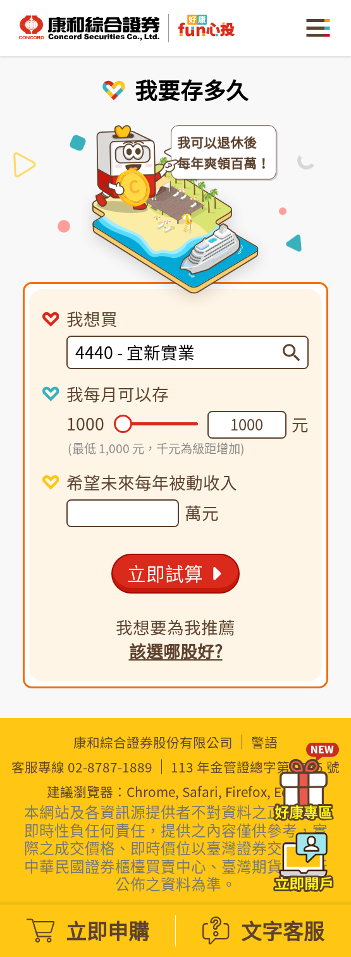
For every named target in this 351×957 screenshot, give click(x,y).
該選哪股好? (176, 651)
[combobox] (179, 352)
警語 (264, 742)
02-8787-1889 (110, 767)
